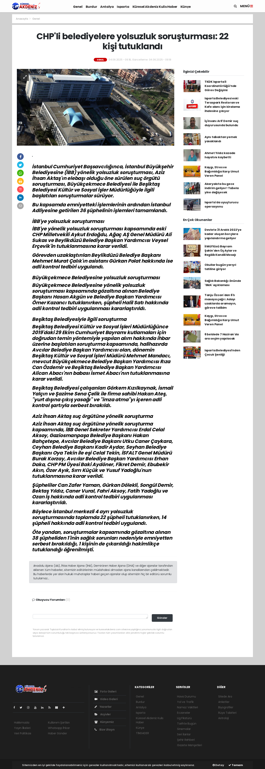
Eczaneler (183, 713)
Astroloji (223, 718)
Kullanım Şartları (59, 723)
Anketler (223, 702)
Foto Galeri (105, 691)
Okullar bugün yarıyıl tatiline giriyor (220, 267)
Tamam (235, 765)
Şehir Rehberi (186, 740)
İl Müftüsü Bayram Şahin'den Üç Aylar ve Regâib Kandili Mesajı (221, 250)
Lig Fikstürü (184, 718)
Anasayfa (22, 19)
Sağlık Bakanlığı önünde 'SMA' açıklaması (223, 283)
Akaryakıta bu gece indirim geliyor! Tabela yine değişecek (222, 188)
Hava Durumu (186, 696)
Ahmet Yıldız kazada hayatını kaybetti (220, 155)
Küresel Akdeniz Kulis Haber (154, 6)
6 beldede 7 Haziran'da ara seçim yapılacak (222, 336)
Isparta (123, 6)
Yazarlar (103, 707)
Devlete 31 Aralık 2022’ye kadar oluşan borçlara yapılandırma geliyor (223, 234)
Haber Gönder (57, 733)
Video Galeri (106, 699)
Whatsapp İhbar (59, 728)
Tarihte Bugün (186, 724)
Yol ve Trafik (185, 702)
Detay (218, 765)
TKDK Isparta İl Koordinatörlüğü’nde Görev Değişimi (220, 86)
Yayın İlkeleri (22, 728)
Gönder (162, 618)
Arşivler (103, 714)
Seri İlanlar (184, 734)
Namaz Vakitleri (187, 707)
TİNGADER (142, 733)
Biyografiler (225, 707)
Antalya (107, 6)
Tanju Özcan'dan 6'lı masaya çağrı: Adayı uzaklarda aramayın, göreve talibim (220, 301)
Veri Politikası (22, 733)
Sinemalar (184, 729)
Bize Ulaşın (105, 730)
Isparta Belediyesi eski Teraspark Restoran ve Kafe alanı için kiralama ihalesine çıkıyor (222, 104)
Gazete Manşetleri (189, 745)
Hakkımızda (21, 723)
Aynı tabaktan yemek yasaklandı (221, 139)
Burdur (91, 6)
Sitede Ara (225, 696)
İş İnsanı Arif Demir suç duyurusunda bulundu (221, 123)
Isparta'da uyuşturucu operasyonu (221, 204)
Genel (78, 6)
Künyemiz (104, 722)
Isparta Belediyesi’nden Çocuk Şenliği (222, 352)
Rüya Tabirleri (227, 713)
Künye (185, 6)
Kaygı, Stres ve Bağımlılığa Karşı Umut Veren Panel (222, 171)
